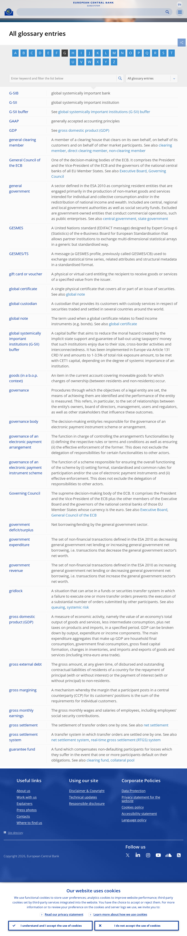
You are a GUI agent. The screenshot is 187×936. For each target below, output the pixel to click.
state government (153, 218)
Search (167, 12)
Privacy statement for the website (141, 799)
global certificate (123, 323)
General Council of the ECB (74, 515)
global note (75, 294)
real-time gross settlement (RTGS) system (126, 739)
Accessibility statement (139, 813)
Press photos (27, 810)
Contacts (23, 816)
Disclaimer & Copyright (86, 791)
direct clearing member (87, 150)
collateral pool (122, 760)
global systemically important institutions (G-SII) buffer (104, 111)
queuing (58, 607)
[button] (179, 4)
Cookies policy (133, 807)
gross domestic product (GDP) (83, 130)
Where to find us (29, 823)
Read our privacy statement (64, 914)
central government (119, 218)
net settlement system (70, 739)
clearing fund (98, 760)
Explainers (25, 803)
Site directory (15, 832)
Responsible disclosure (87, 803)
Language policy (134, 820)
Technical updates (83, 797)
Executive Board (133, 170)
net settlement (156, 725)
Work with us (27, 797)
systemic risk (78, 607)
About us (23, 791)
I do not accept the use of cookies (136, 925)
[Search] (91, 12)
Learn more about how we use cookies (120, 914)
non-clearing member (127, 150)
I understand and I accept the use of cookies (50, 925)
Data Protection (134, 791)
